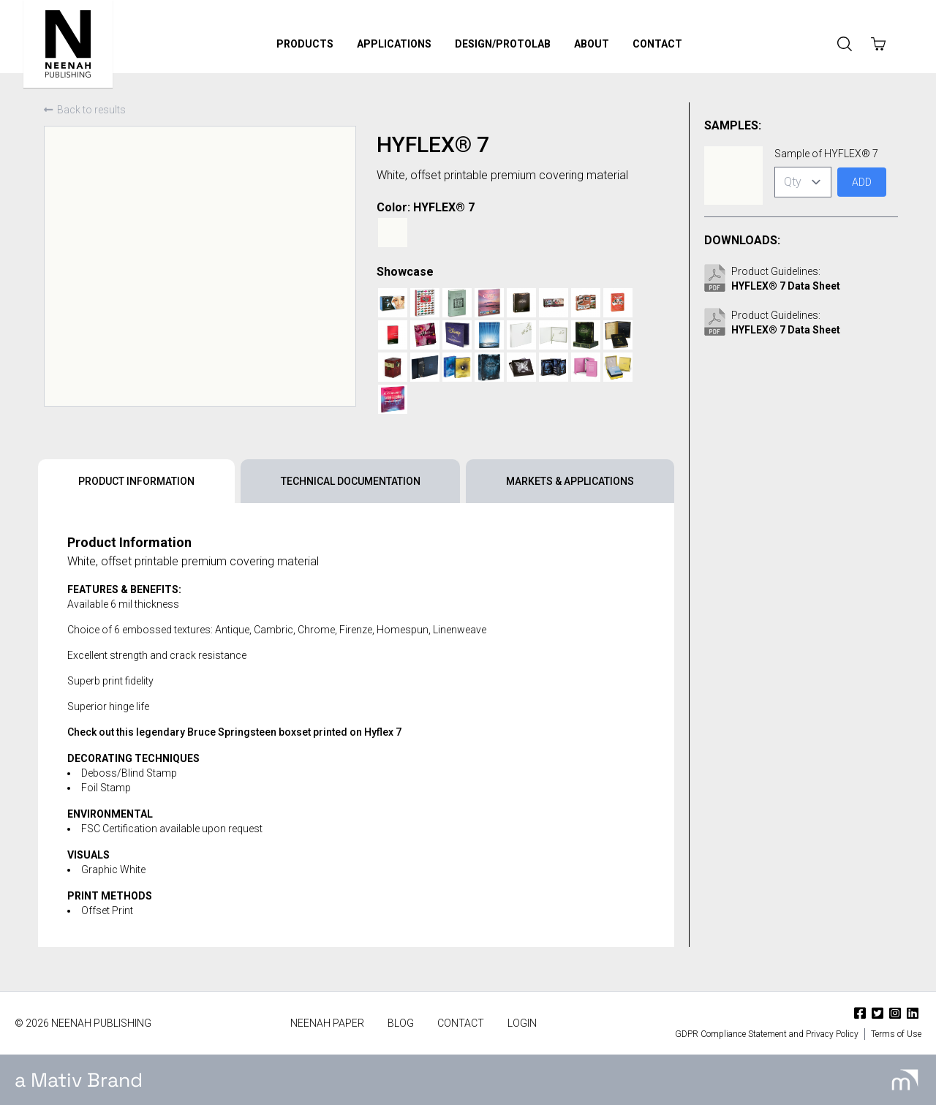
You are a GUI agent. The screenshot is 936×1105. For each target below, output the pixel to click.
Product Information (136, 481)
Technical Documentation (350, 481)
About (591, 44)
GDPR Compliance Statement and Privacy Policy (766, 1034)
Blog (401, 1023)
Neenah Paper (327, 1023)
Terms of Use (896, 1034)
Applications (394, 44)
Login (522, 1023)
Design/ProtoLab (503, 44)
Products (304, 44)
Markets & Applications (570, 481)
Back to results (85, 110)
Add (862, 182)
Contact (657, 44)
